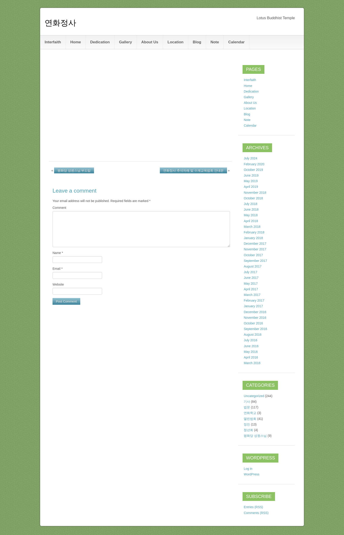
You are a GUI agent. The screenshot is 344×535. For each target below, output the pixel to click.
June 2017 (251, 277)
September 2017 (255, 261)
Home (75, 42)
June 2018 (251, 209)
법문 (247, 407)
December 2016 (255, 312)
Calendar (236, 42)
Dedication (100, 42)
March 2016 (252, 363)
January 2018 (253, 238)
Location (175, 42)
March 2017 (252, 295)
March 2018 (252, 226)
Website (58, 284)
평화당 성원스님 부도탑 (74, 170)
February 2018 (254, 232)
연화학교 (250, 413)
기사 (247, 401)
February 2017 (254, 300)
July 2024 (250, 158)
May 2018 (250, 215)
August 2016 (252, 334)
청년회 (248, 430)
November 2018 (255, 192)
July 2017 (250, 272)
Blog (197, 42)
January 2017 (253, 306)
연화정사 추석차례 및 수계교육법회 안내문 (193, 170)
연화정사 (60, 22)
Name (58, 253)
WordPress (251, 474)
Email (57, 268)
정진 (247, 424)
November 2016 (255, 317)
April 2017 (251, 289)
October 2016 (253, 323)
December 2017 (255, 243)
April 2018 (251, 221)
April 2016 (251, 357)
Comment (59, 207)
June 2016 (251, 346)
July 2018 (250, 204)
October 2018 (253, 198)
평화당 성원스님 (255, 435)
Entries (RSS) (253, 507)
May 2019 (250, 181)
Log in (248, 468)
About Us (149, 42)
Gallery (125, 42)
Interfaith (53, 42)
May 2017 (250, 283)
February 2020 (254, 164)
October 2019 (253, 170)
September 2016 (255, 329)
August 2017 (252, 266)
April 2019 (251, 186)
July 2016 (250, 340)
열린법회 (250, 419)
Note (215, 42)
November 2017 (255, 249)
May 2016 (250, 352)
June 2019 (251, 175)
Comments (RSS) (256, 513)
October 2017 (253, 255)
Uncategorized (254, 396)
